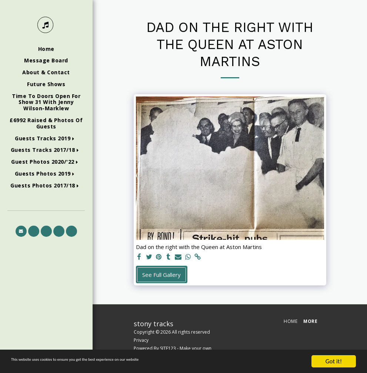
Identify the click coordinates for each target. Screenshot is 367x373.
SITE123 (168, 348)
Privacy (141, 340)
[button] (46, 138)
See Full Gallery (161, 274)
